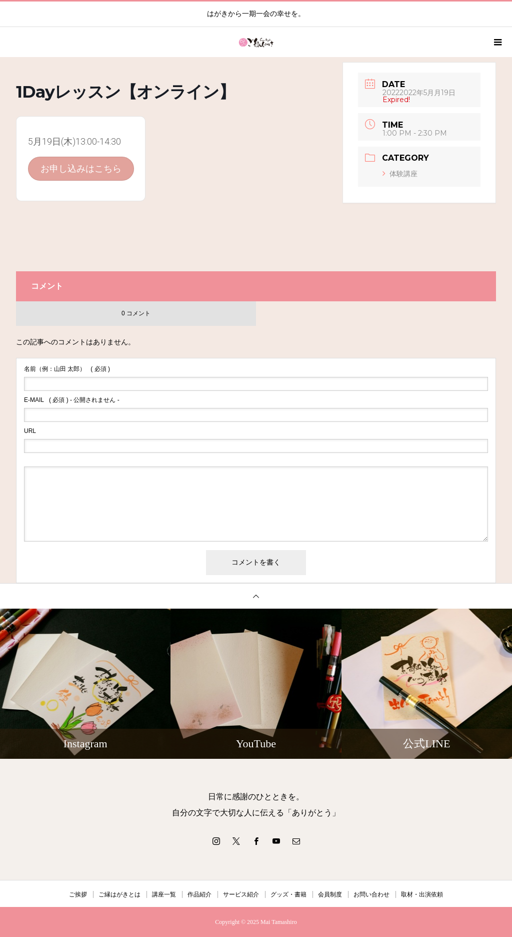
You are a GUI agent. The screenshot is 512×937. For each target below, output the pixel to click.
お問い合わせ (372, 894)
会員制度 (330, 894)
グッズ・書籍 (288, 894)
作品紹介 (200, 894)
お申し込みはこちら (81, 168)
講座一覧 (164, 894)
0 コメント (136, 313)
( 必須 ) (67, 369)
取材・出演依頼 (422, 894)
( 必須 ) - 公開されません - (72, 400)
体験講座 (400, 173)
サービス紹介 (241, 894)
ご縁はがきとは (119, 894)
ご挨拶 (78, 894)
